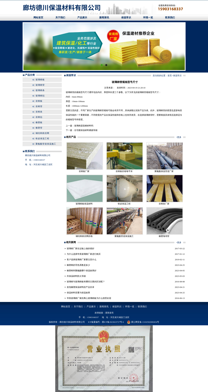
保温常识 (126, 17)
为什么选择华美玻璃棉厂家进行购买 (84, 254)
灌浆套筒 (109, 313)
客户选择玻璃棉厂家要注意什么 (81, 259)
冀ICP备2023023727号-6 (113, 322)
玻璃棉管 (40, 85)
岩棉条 (39, 111)
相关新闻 (71, 242)
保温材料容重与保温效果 (78, 292)
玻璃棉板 (40, 79)
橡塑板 (39, 122)
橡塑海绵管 (164, 236)
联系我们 (170, 17)
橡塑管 (39, 128)
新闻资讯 (104, 17)
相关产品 (71, 137)
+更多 (178, 137)
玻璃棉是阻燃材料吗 (83, 125)
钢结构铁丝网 (42, 133)
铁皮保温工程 (42, 138)
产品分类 (30, 75)
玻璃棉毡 (40, 95)
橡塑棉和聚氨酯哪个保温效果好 (81, 270)
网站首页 (38, 17)
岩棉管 (39, 106)
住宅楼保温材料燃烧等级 (86, 130)
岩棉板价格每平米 (124, 171)
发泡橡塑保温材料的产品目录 (80, 287)
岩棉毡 (39, 117)
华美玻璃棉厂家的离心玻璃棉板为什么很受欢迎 (89, 298)
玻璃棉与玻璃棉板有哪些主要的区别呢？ (86, 281)
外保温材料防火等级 (76, 276)
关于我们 (60, 17)
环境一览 (148, 17)
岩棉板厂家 (84, 171)
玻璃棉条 (40, 90)
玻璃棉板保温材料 (84, 203)
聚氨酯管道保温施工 (46, 144)
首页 (170, 75)
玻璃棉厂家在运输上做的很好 (80, 248)
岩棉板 (39, 101)
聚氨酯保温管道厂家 (164, 171)
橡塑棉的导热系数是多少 (78, 265)
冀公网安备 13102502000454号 (143, 322)
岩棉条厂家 (164, 203)
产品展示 (82, 17)
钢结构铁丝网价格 (84, 236)
